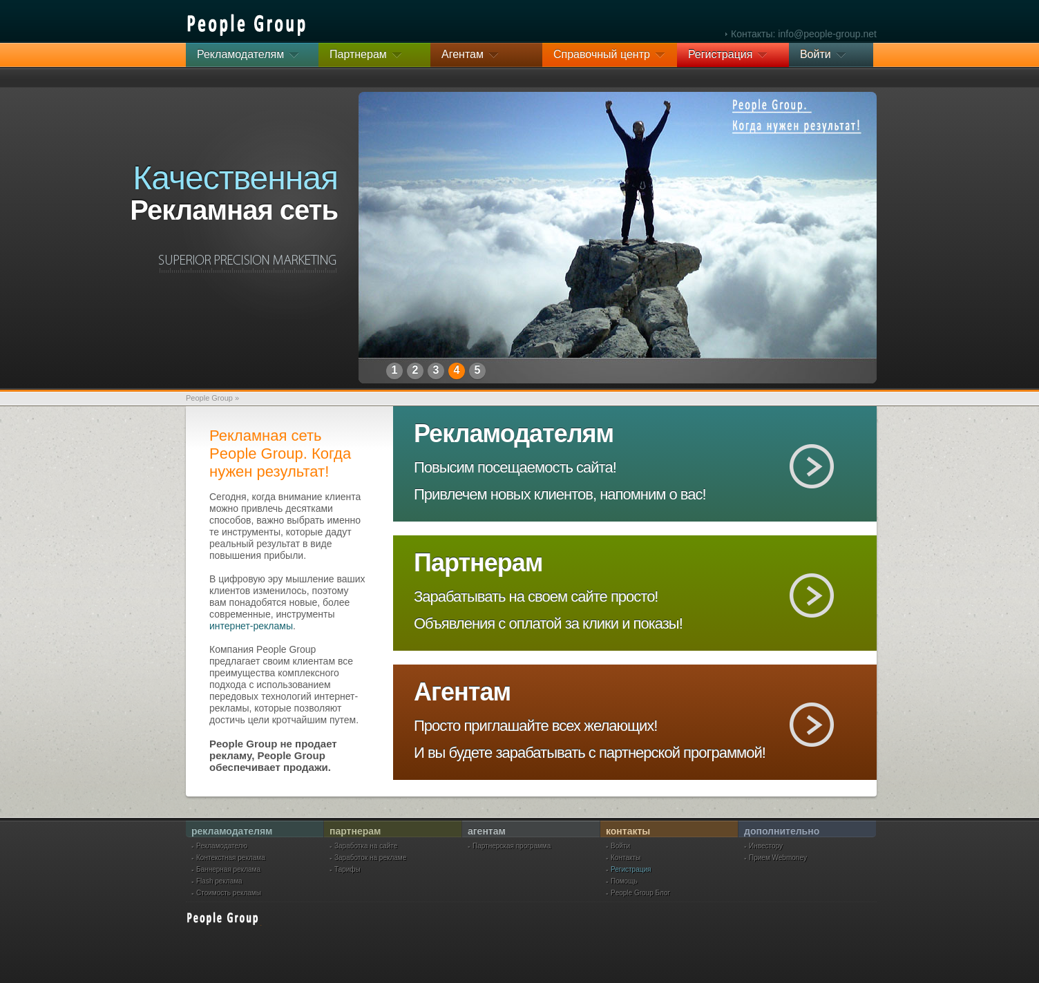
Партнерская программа (512, 846)
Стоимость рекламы (228, 893)
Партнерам (478, 562)
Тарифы (347, 869)
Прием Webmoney (778, 858)
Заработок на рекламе (370, 858)
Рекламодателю (221, 846)
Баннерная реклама (228, 869)
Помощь (624, 881)
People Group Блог (640, 893)
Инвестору (766, 846)
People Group (209, 398)
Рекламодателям (513, 433)
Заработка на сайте (365, 846)
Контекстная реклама (230, 858)
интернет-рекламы (251, 625)
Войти (620, 846)
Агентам (462, 692)
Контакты (625, 858)
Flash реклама (219, 881)
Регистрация (631, 869)
